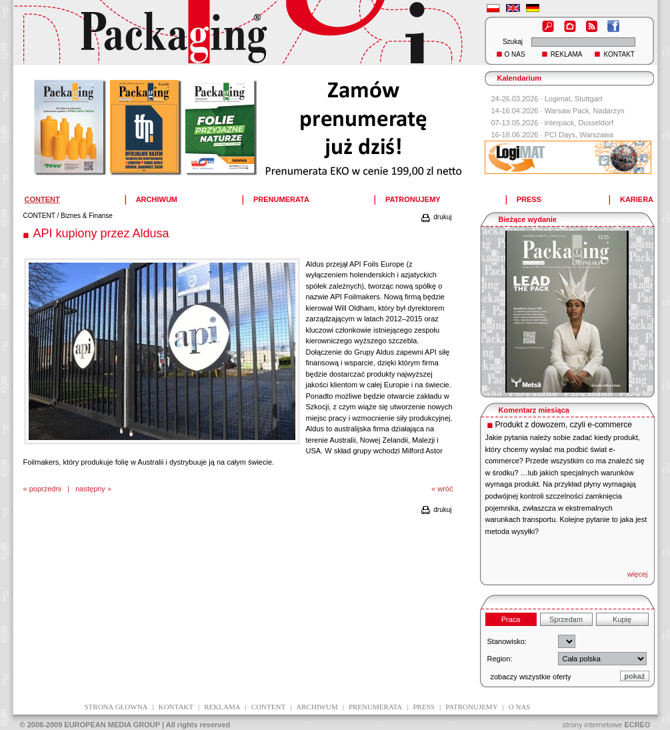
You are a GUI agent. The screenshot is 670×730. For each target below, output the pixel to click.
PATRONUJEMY (413, 199)
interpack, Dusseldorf (579, 123)
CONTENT (39, 215)
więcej (637, 574)
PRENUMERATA (281, 199)
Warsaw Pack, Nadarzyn (585, 111)
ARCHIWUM (156, 199)
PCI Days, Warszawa (579, 135)
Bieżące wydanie (528, 219)
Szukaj (513, 41)
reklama (222, 707)
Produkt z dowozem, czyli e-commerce (563, 424)
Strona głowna (116, 707)
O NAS (515, 54)
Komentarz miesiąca (534, 410)
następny (90, 489)
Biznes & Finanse (87, 215)
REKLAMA (567, 54)
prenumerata (375, 707)
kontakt (176, 707)
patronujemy (471, 707)
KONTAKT (618, 54)
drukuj (435, 217)
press (424, 707)
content (268, 707)
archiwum (316, 707)
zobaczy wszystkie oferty (531, 677)
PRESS (529, 199)
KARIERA (636, 199)
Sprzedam (566, 619)
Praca (511, 619)
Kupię (622, 619)
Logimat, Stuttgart (574, 99)
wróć (445, 489)
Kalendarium (519, 78)
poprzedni (45, 489)
